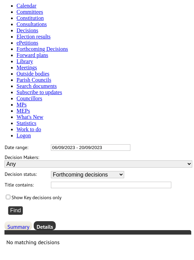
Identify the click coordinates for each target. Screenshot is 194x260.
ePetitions (27, 43)
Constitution (30, 18)
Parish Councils (34, 80)
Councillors (29, 98)
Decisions (27, 30)
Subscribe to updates (39, 92)
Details (44, 226)
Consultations (32, 24)
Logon (24, 135)
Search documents (37, 86)
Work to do (29, 129)
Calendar (26, 6)
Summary (18, 226)
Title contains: (18, 185)
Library (25, 61)
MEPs (23, 111)
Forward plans (32, 55)
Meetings (27, 67)
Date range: (16, 147)
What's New (30, 117)
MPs (21, 105)
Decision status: (20, 174)
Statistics (26, 123)
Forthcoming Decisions (42, 49)
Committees (30, 12)
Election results (34, 36)
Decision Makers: (21, 157)
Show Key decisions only (36, 197)
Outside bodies (33, 74)
